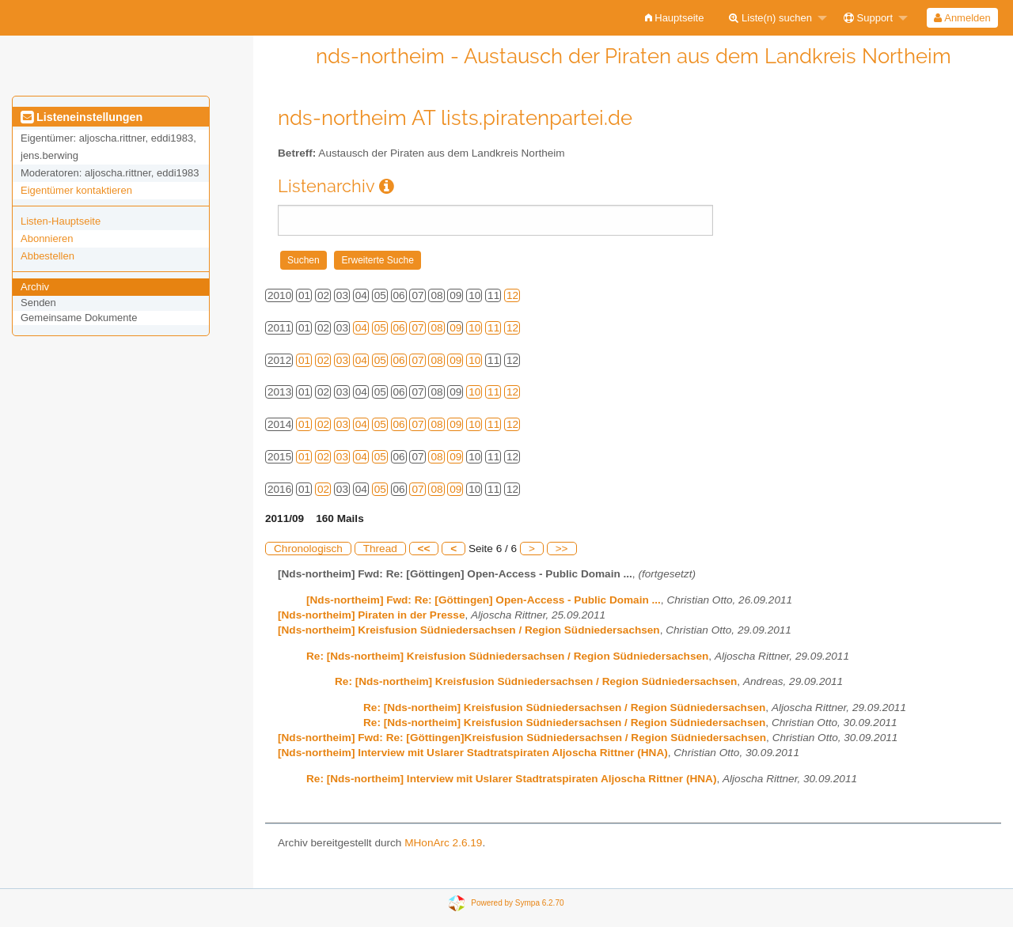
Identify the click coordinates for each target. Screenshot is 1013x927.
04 (361, 328)
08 (436, 328)
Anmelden (962, 18)
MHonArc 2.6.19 (443, 843)
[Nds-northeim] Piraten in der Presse (371, 615)
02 (323, 360)
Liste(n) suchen (770, 18)
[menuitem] (674, 18)
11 (493, 328)
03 (342, 360)
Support (868, 18)
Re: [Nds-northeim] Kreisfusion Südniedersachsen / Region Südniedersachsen (507, 656)
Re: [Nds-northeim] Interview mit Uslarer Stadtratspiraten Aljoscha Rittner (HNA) (511, 779)
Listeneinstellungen (81, 117)
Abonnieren (47, 238)
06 (399, 328)
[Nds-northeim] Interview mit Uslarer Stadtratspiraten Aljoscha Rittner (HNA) (473, 753)
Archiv (35, 287)
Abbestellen (47, 256)
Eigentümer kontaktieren (76, 190)
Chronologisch (308, 548)
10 (474, 328)
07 (417, 328)
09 (455, 328)
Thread (380, 548)
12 (512, 295)
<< (424, 548)
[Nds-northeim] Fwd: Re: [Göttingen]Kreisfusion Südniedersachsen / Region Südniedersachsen (522, 737)
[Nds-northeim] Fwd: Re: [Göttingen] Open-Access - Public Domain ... (483, 600)
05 (380, 328)
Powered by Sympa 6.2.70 (517, 902)
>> (562, 548)
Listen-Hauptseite (61, 221)
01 (304, 360)
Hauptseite (674, 18)
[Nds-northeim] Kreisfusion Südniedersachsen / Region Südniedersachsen (469, 630)
